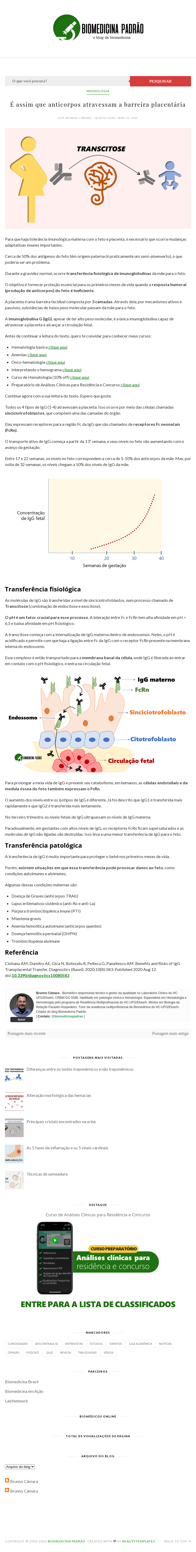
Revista (65, 1352)
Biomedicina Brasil (21, 1381)
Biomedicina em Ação (24, 1391)
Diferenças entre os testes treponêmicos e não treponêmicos (80, 1069)
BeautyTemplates (138, 1541)
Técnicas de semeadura (47, 1173)
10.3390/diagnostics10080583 (40, 975)
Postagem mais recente (27, 1033)
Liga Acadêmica (140, 1344)
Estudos (96, 1344)
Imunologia (98, 91)
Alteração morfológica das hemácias (59, 1095)
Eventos (116, 1344)
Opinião (13, 1352)
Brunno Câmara (24, 1481)
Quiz (49, 1352)
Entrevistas (74, 1344)
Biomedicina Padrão (67, 1541)
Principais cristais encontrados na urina (61, 1121)
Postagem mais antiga (170, 1033)
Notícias (165, 1344)
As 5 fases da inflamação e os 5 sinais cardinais (67, 1147)
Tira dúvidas (87, 1352)
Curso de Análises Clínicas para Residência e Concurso (98, 1215)
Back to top (178, 1541)
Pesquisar (160, 81)
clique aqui (57, 347)
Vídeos (109, 1352)
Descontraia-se (46, 1344)
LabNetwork (16, 1400)
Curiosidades (18, 1344)
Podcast (33, 1352)
